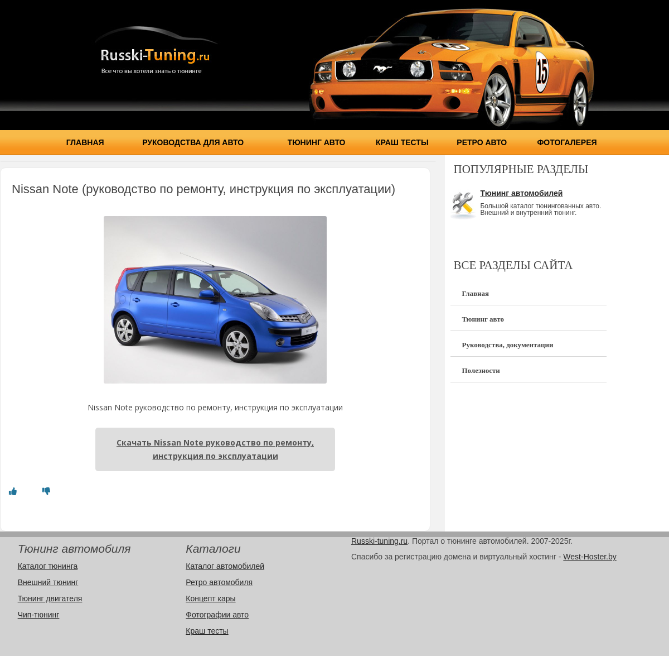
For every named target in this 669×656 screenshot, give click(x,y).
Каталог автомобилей (225, 566)
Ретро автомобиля (219, 582)
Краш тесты (402, 142)
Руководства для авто (193, 142)
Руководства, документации (507, 345)
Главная (85, 142)
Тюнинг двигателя (50, 598)
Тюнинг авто (317, 142)
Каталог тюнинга (48, 566)
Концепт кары (210, 598)
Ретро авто (482, 142)
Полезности (481, 370)
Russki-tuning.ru (379, 541)
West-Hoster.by (589, 556)
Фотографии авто (217, 614)
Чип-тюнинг (39, 614)
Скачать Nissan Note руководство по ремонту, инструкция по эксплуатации (215, 449)
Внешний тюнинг (48, 582)
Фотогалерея (567, 142)
